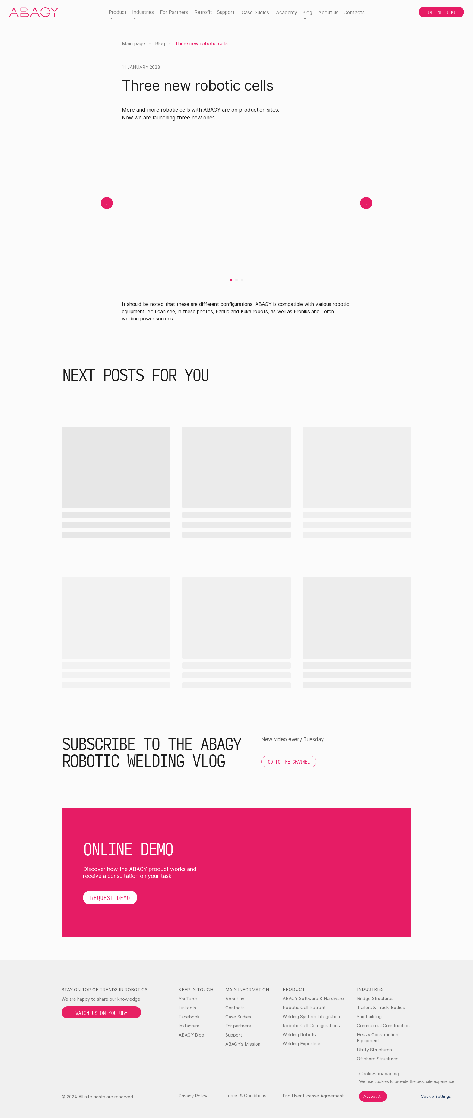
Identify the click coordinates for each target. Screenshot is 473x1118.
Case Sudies (255, 12)
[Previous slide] (107, 203)
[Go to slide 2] (236, 280)
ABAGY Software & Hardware (313, 998)
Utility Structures (374, 1050)
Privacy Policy (193, 1096)
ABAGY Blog (191, 1035)
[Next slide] (366, 203)
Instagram (189, 1026)
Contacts (354, 12)
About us (328, 12)
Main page (133, 43)
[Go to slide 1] (231, 280)
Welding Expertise (301, 1044)
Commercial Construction (383, 1025)
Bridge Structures (375, 998)
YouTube (188, 999)
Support (226, 12)
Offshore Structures (377, 1059)
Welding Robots (299, 1034)
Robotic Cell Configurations (311, 1025)
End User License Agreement (313, 1096)
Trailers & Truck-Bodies (381, 1007)
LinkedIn (187, 1008)
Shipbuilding (369, 1016)
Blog (160, 43)
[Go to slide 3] (242, 280)
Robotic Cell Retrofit (304, 1007)
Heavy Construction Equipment (377, 1037)
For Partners (174, 12)
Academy (286, 12)
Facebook (189, 1017)
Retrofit (203, 12)
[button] (110, 897)
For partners (238, 1026)
